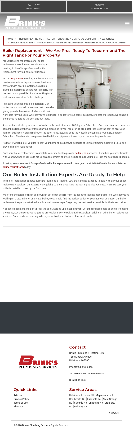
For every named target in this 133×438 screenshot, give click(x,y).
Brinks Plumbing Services (36, 425)
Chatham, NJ (96, 402)
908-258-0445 (85, 366)
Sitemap (18, 406)
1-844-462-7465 (95, 373)
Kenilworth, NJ (77, 398)
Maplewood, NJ (104, 395)
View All (114, 412)
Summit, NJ (80, 402)
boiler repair (81, 153)
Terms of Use (21, 402)
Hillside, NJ (75, 395)
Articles (18, 395)
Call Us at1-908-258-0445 (33, 6)
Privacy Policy (21, 398)
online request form (13, 167)
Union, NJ (88, 395)
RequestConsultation (99, 6)
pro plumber (16, 78)
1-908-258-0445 (100, 163)
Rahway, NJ (80, 406)
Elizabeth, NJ (94, 398)
